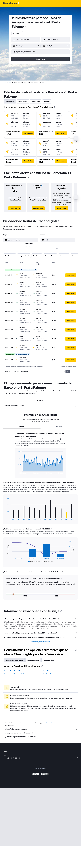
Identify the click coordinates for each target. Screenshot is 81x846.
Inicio (4, 82)
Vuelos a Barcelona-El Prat (13, 671)
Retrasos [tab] (59, 426)
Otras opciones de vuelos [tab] (14, 660)
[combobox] (17, 33)
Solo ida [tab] (47, 101)
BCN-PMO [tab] (40, 400)
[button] (24, 46)
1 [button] (67, 371)
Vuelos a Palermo (46, 671)
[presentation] (25, 27)
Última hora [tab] (36, 101)
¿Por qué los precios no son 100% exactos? (41, 736)
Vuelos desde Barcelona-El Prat (14, 674)
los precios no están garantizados (51, 723)
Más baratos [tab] (10, 101)
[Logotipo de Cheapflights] (10, 3)
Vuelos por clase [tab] (48, 660)
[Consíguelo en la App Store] (44, 774)
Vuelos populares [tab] (33, 660)
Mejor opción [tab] (22, 101)
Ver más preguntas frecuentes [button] (40, 642)
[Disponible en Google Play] (35, 774)
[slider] (57, 249)
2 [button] (71, 371)
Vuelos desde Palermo (48, 674)
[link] (14, 208)
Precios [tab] (21, 426)
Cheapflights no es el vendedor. (41, 729)
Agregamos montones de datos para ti (41, 733)
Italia (10, 82)
